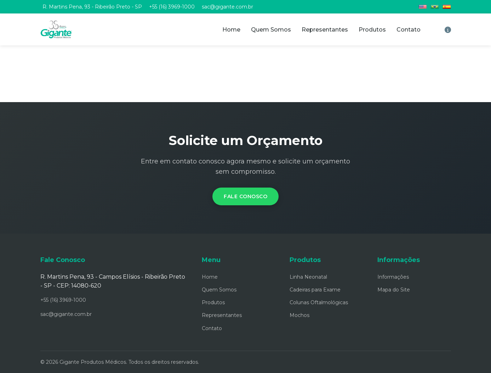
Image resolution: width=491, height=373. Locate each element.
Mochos (299, 315)
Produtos (372, 29)
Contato (408, 29)
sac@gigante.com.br (227, 7)
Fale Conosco (245, 196)
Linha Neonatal (308, 277)
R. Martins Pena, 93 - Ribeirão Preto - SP (92, 7)
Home (231, 29)
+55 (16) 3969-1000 (172, 7)
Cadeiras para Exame (315, 289)
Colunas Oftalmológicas (319, 302)
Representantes (325, 29)
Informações (393, 277)
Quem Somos (271, 29)
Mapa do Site (393, 289)
